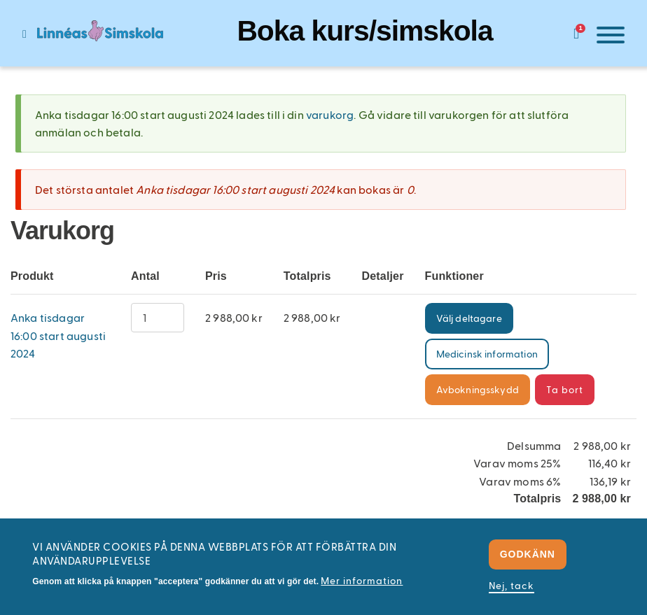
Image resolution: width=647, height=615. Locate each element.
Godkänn (527, 554)
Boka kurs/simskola (364, 31)
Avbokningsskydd (477, 389)
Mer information (362, 580)
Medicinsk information (487, 354)
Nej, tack (511, 585)
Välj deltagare (469, 318)
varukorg (330, 114)
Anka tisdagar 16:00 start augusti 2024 (58, 335)
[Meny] (607, 37)
